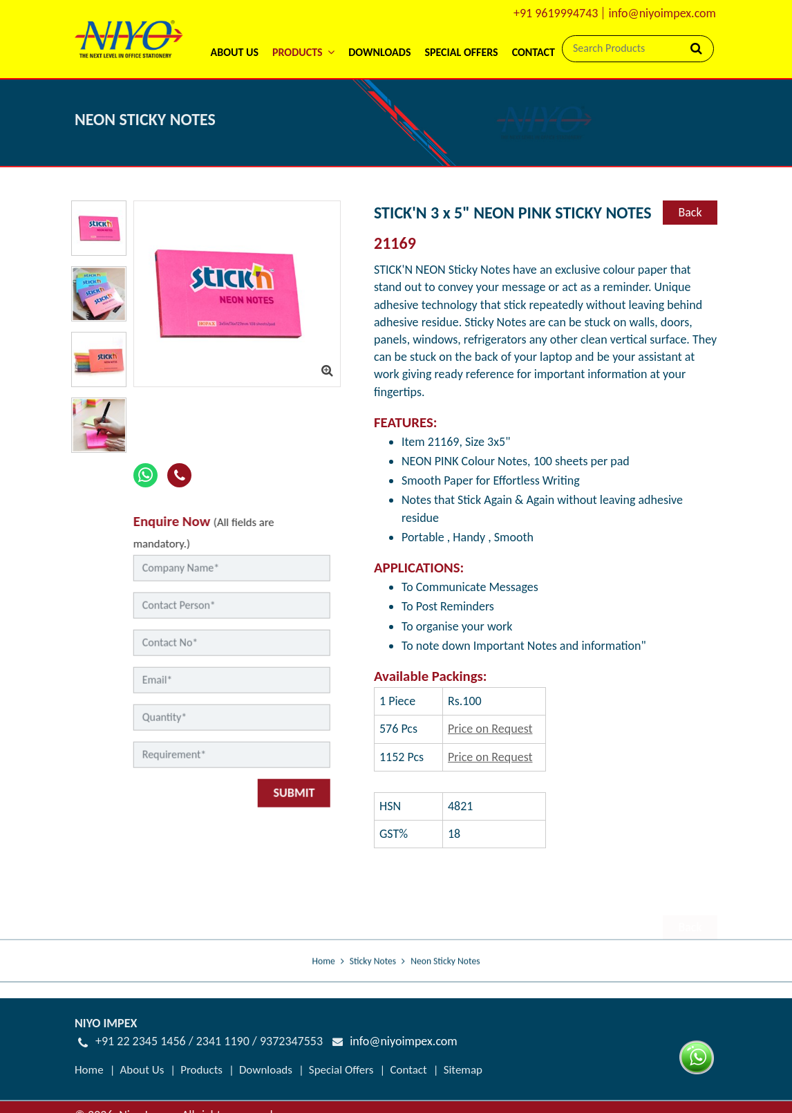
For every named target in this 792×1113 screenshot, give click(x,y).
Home (323, 980)
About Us (234, 52)
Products (201, 1070)
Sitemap (463, 1070)
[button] (303, 34)
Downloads (379, 52)
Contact (533, 52)
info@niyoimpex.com (662, 13)
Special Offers (461, 52)
